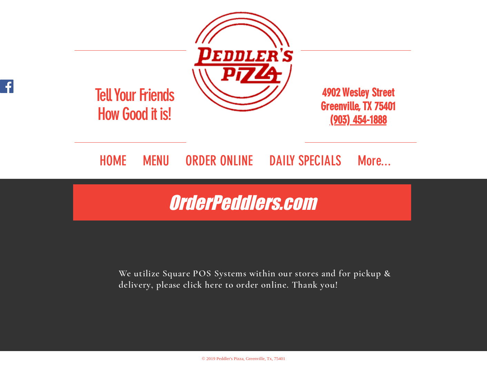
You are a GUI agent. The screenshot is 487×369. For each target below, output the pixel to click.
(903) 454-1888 (358, 119)
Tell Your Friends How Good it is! (134, 104)
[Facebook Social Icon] (6, 86)
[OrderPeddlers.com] (242, 202)
